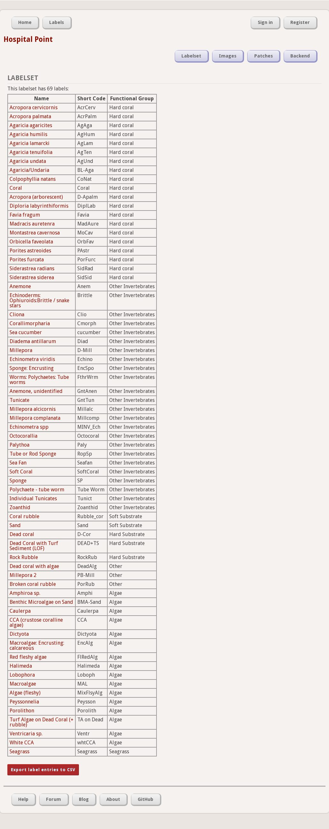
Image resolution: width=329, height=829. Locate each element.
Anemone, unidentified (36, 391)
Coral (16, 188)
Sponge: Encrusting (32, 368)
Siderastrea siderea (32, 277)
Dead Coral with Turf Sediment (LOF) (34, 545)
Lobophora (22, 675)
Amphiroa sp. (25, 593)
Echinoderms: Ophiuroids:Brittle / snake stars (39, 300)
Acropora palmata (30, 116)
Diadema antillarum (33, 341)
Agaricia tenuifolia (31, 152)
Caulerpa (20, 611)
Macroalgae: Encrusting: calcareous (37, 645)
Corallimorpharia (30, 323)
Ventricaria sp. (26, 734)
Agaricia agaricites (31, 125)
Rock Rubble (24, 557)
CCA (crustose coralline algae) (36, 622)
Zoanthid (20, 507)
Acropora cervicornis (33, 107)
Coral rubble (24, 516)
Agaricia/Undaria (29, 170)
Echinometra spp (29, 427)
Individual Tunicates (33, 498)
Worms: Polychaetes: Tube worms (39, 379)
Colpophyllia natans (33, 179)
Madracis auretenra (32, 224)
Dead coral (22, 534)
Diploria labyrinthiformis (39, 206)
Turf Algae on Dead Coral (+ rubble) (41, 722)
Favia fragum (25, 215)
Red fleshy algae (28, 657)
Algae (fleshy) (25, 693)
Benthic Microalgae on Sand (41, 602)
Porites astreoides (30, 251)
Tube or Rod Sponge (33, 454)
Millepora (21, 350)
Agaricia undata (28, 161)
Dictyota (19, 634)
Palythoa (19, 445)
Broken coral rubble (33, 584)
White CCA (22, 743)
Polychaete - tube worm (37, 490)
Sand (15, 525)
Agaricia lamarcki (30, 143)
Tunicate (19, 400)
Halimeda (21, 666)
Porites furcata (27, 260)
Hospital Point (28, 39)
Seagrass (19, 751)
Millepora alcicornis (33, 409)
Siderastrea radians (32, 268)
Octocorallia (23, 436)
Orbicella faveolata (31, 242)
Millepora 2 (23, 575)
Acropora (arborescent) (36, 197)
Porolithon (22, 711)
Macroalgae (23, 684)
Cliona (17, 314)
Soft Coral (21, 472)
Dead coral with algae (34, 566)
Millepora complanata (35, 418)
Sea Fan (18, 463)
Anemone (20, 286)
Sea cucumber (26, 332)
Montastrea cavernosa (35, 233)
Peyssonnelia (24, 702)
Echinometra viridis (32, 359)
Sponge (18, 481)
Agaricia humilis (28, 134)
